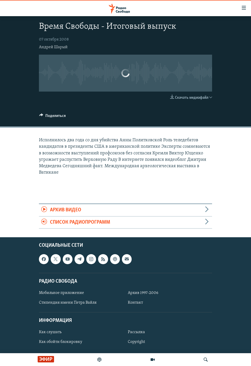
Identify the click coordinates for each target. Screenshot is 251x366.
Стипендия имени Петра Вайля (68, 303)
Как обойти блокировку (60, 342)
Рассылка (136, 332)
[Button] (52, 117)
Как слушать (50, 332)
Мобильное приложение (61, 293)
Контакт (135, 303)
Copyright (136, 342)
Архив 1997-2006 (143, 293)
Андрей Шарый (53, 47)
